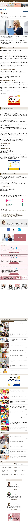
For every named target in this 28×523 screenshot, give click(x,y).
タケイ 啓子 (26, 361)
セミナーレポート (17, 455)
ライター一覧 (20, 468)
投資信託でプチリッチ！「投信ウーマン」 (20, 458)
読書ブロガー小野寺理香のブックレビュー (7, 462)
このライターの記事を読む (14, 477)
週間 (20, 309)
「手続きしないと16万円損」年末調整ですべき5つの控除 (10, 214)
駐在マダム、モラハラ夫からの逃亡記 (19, 462)
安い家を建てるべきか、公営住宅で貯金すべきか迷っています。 (12, 255)
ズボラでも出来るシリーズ (5, 458)
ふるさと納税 (16, 454)
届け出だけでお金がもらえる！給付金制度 (7, 455)
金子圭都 (26, 330)
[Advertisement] (14, 300)
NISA (2, 451)
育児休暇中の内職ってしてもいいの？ (7, 246)
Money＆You (26, 392)
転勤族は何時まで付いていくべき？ (7, 266)
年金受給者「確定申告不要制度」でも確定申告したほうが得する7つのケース (13, 213)
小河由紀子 (26, 335)
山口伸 (14, 492)
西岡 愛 (14, 472)
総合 (7, 309)
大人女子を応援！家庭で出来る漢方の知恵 (20, 461)
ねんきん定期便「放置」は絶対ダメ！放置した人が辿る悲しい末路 (12, 215)
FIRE (16, 451)
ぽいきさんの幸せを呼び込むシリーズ (6, 461)
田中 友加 (14, 482)
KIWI (26, 442)
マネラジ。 (3, 454)
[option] (7, 5)
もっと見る (26, 307)
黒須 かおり (26, 340)
